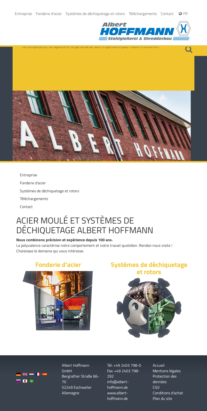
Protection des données (164, 379)
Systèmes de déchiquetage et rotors (95, 13)
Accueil (159, 365)
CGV (156, 387)
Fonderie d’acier (49, 13)
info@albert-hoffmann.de (118, 384)
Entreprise (23, 13)
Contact (167, 13)
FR (182, 13)
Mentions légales (167, 371)
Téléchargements (143, 13)
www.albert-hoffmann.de (117, 395)
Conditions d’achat (168, 393)
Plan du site (162, 398)
